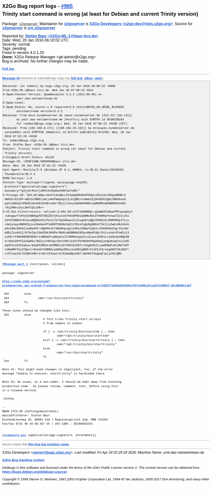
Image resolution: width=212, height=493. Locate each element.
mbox (88, 78)
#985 (67, 6)
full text (76, 78)
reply (98, 78)
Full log (8, 69)
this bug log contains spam (48, 444)
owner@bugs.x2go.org (52, 452)
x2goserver (28, 24)
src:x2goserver (41, 28)
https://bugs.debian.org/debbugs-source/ (34, 472)
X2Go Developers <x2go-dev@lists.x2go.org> (131, 24)
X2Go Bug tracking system (23, 460)
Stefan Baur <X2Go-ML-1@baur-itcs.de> (61, 36)
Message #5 (11, 78)
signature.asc (15, 435)
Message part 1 (16, 264)
